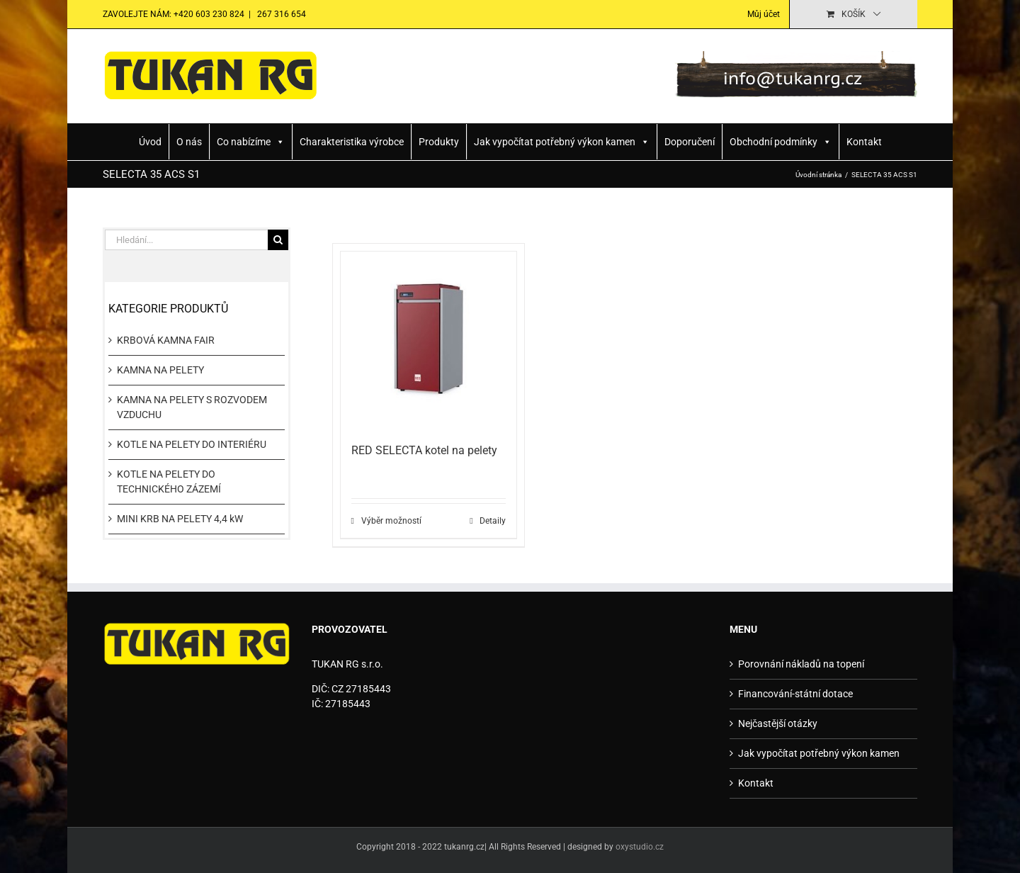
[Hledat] (278, 240)
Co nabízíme (251, 141)
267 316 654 (280, 14)
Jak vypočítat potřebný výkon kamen (562, 141)
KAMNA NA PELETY (160, 370)
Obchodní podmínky (781, 141)
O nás (189, 141)
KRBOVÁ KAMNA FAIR (166, 340)
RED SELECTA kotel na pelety (424, 450)
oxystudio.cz (640, 847)
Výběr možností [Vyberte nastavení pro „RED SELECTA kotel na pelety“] (391, 521)
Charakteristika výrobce (352, 141)
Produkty (439, 141)
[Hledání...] (186, 240)
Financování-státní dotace (795, 693)
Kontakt (864, 141)
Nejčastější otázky (777, 723)
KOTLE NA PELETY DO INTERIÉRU (191, 444)
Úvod (150, 141)
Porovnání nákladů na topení (801, 664)
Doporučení (689, 141)
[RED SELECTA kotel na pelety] (429, 340)
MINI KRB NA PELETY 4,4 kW (180, 518)
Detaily (493, 521)
